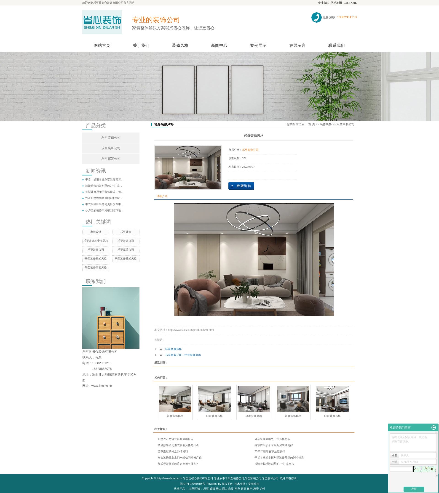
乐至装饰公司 (110, 148)
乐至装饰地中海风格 (95, 240)
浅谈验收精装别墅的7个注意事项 (274, 463)
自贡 (231, 488)
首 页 (311, 124)
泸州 (262, 488)
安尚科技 (253, 483)
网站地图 (336, 2)
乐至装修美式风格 (126, 258)
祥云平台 (227, 483)
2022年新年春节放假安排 (269, 451)
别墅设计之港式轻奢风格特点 (175, 439)
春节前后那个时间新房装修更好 (273, 445)
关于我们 (141, 45)
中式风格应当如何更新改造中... (104, 204)
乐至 (206, 488)
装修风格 (180, 45)
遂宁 (249, 488)
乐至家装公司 (110, 158)
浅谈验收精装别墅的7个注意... (103, 185)
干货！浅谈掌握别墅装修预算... (104, 179)
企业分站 (323, 2)
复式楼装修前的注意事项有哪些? (178, 463)
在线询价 (241, 186)
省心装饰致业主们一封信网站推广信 (180, 457)
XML (354, 2)
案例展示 (258, 45)
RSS (346, 2)
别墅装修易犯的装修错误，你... (104, 191)
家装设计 (95, 231)
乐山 (218, 488)
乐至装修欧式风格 (96, 258)
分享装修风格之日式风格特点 (272, 439)
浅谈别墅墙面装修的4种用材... (103, 198)
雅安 (256, 488)
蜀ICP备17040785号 (192, 483)
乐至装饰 (125, 231)
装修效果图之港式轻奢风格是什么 (178, 445)
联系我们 (336, 45)
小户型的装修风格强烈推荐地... (104, 210)
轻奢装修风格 (173, 349)
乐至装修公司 (110, 137)
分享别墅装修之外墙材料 (173, 451)
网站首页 (102, 45)
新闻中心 (219, 45)
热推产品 (179, 488)
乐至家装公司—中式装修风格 (183, 355)
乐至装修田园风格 (96, 267)
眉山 (225, 488)
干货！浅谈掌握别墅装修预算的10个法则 (279, 457)
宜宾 (243, 488)
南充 (237, 488)
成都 (212, 488)
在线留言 (297, 45)
